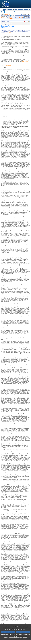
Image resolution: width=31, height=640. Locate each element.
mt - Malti (21, 9)
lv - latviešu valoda (18, 9)
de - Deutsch (8, 9)
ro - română (26, 9)
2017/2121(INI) (7, 14)
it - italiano (16, 9)
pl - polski (24, 9)
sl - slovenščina (29, 9)
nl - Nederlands (22, 9)
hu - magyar (20, 9)
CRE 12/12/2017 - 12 (11, 18)
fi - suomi (3, 10)
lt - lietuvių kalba (19, 9)
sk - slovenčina (27, 9)
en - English (11, 9)
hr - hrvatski (15, 9)
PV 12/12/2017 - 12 (11, 17)
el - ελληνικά (10, 9)
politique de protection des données (21, 638)
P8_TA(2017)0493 (27, 17)
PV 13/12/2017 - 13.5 (19, 17)
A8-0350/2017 (3, 17)
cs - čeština (5, 9)
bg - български (3, 9)
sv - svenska (4, 10)
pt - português (25, 9)
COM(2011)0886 (25, 61)
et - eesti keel (9, 9)
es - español (4, 9)
